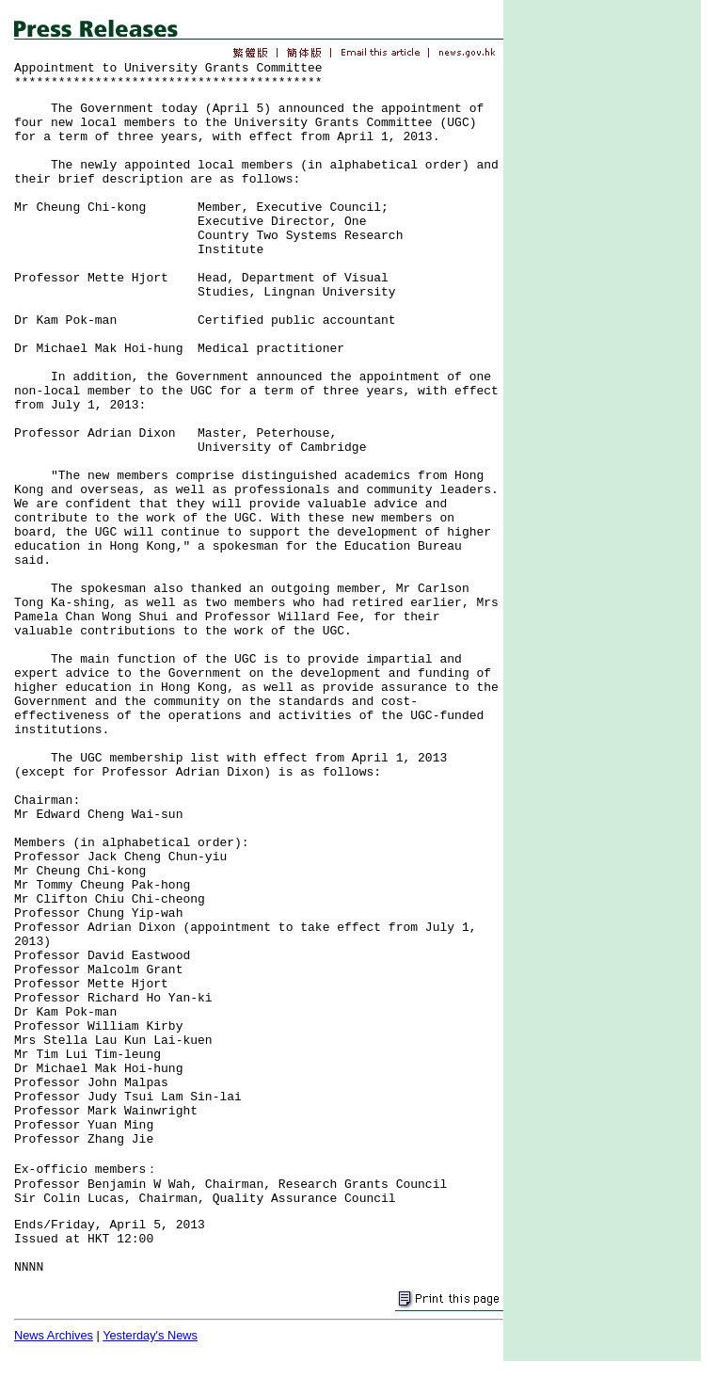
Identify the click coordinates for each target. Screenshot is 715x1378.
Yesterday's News (150, 1335)
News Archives (53, 1335)
